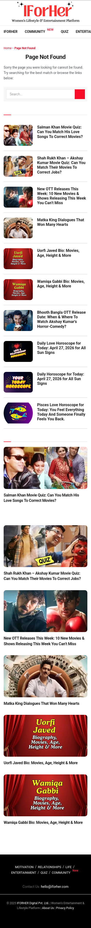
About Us (48, 908)
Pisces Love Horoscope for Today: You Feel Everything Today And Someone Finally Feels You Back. (61, 412)
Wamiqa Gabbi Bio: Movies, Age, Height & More (61, 283)
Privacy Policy (65, 908)
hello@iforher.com (54, 887)
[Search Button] (80, 94)
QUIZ (44, 872)
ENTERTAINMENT (23, 872)
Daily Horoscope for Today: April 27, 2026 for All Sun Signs (60, 379)
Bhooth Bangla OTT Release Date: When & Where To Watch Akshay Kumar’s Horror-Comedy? (61, 319)
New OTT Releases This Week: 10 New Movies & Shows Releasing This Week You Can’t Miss (61, 196)
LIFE (69, 867)
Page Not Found (25, 48)
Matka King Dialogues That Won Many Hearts (60, 222)
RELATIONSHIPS (49, 867)
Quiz (64, 32)
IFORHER (10, 32)
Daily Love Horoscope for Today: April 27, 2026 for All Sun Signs (61, 348)
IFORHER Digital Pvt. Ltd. (33, 903)
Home (7, 48)
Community (35, 32)
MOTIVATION (24, 867)
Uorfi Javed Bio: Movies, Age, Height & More (58, 252)
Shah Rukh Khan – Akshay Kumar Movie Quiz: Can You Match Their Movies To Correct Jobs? (61, 165)
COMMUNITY (61, 872)
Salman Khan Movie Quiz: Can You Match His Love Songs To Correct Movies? (60, 132)
